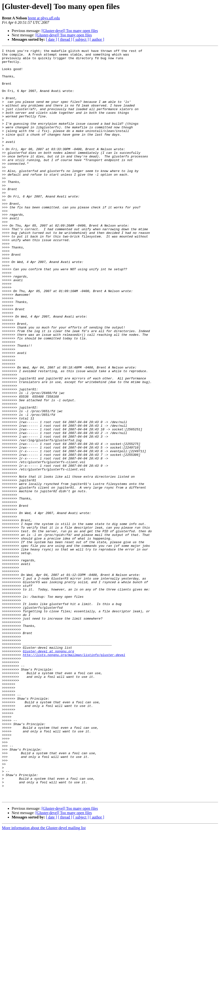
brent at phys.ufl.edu (44, 18)
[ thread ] (65, 39)
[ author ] (97, 39)
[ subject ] (81, 39)
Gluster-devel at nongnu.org (48, 772)
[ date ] (51, 39)
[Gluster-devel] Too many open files (70, 31)
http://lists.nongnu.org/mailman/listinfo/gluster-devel (74, 776)
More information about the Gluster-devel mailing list (44, 978)
